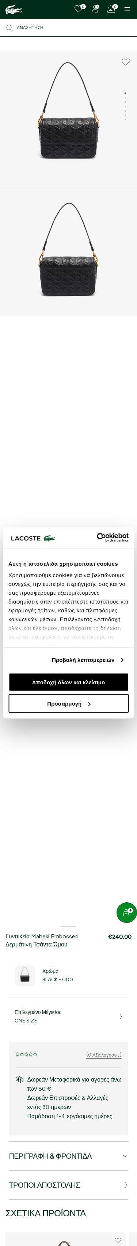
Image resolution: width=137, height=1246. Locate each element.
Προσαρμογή (68, 703)
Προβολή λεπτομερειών (83, 660)
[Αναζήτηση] (68, 28)
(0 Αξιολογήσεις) (104, 1055)
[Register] (95, 8)
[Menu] (127, 8)
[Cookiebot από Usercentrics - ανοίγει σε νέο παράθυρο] (97, 538)
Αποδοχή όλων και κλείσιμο (68, 682)
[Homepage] (13, 9)
